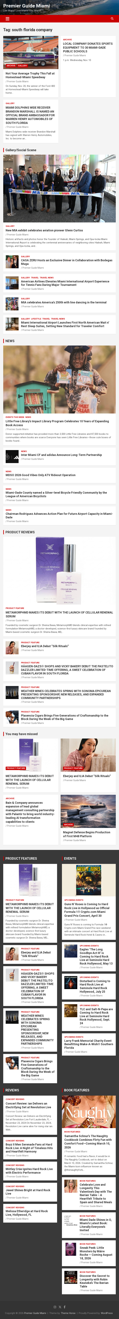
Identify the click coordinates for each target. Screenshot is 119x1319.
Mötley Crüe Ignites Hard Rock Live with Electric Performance (29, 1170)
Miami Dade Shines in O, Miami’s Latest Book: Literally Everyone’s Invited (96, 1225)
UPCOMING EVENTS (73, 900)
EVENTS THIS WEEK (15, 417)
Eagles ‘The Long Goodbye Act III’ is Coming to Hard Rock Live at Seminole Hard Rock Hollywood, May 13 (96, 956)
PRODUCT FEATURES (21, 858)
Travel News (47, 278)
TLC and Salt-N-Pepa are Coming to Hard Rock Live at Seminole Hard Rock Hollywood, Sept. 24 (96, 1016)
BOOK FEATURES (76, 1090)
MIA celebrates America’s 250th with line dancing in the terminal (64, 302)
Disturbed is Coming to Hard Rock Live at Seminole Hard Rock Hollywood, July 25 (95, 986)
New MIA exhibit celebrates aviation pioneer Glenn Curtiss (44, 230)
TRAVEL (35, 278)
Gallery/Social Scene (20, 150)
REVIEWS (12, 1090)
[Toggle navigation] (7, 18)
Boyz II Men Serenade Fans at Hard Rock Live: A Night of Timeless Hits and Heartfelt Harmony (29, 1148)
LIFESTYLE (36, 319)
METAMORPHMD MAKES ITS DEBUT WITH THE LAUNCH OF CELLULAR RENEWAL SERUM (30, 779)
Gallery (22, 66)
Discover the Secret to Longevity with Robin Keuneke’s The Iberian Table (95, 1281)
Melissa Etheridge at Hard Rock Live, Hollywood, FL (27, 1212)
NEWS (10, 341)
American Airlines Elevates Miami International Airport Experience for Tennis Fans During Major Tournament (65, 283)
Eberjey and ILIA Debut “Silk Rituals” (45, 646)
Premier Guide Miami (26, 6)
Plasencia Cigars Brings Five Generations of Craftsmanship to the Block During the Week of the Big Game (64, 717)
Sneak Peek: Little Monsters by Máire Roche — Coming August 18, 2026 (96, 1253)
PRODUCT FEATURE (15, 608)
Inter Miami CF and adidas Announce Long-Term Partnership (61, 455)
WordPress (107, 1313)
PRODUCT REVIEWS (20, 532)
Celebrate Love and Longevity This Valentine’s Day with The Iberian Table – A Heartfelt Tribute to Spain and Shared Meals (96, 1193)
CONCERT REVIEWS (15, 1099)
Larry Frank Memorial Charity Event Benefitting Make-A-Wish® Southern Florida (88, 1044)
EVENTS (70, 858)
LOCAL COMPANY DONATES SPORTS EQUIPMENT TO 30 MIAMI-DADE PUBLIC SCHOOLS (88, 47)
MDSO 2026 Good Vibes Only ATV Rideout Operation (41, 475)
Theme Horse (68, 1313)
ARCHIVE (11, 66)
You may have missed (21, 734)
